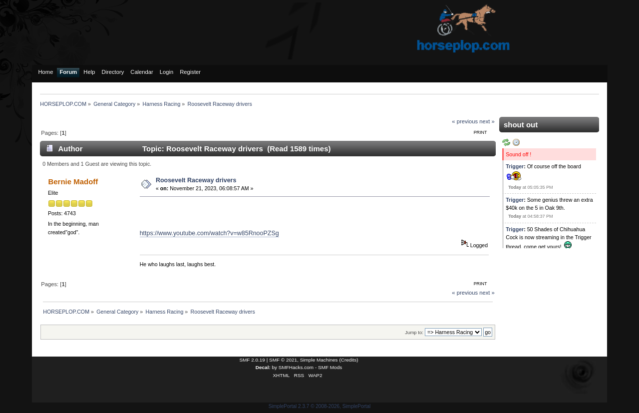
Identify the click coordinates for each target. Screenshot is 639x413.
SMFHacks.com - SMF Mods (310, 367)
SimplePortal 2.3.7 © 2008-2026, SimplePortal (320, 406)
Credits (349, 360)
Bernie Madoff (73, 181)
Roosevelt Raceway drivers (196, 180)
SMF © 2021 (283, 360)
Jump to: (414, 332)
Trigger (515, 166)
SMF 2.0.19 (252, 360)
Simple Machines (319, 360)
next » (487, 121)
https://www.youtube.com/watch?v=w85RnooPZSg (209, 233)
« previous (465, 121)
